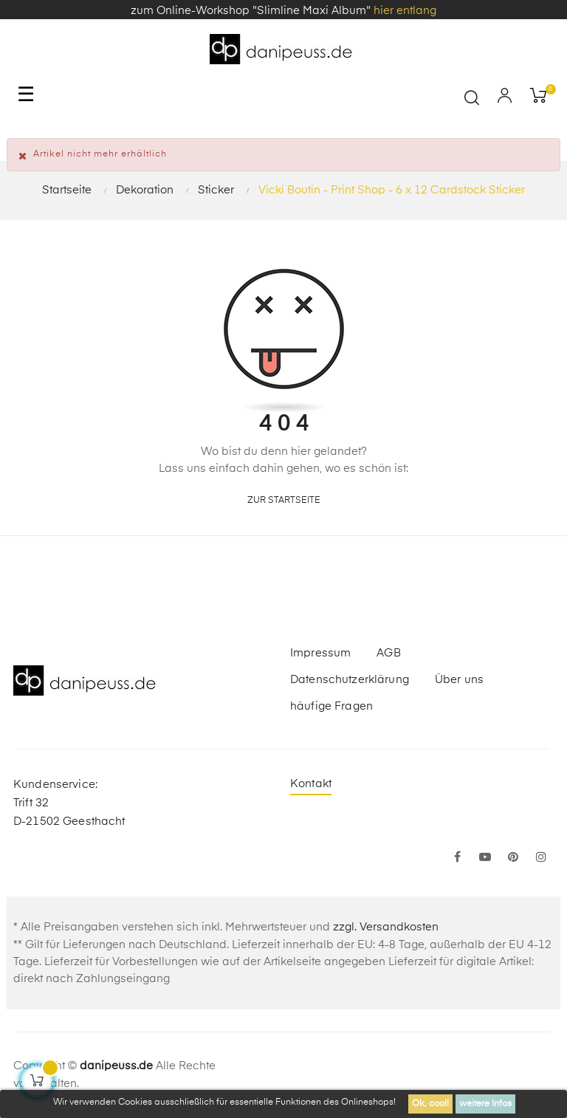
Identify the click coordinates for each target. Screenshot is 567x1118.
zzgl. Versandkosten (386, 927)
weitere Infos (485, 1104)
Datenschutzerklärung (349, 679)
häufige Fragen (331, 706)
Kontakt (310, 783)
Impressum (320, 653)
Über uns (459, 679)
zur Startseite (283, 500)
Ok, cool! (430, 1104)
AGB (388, 653)
